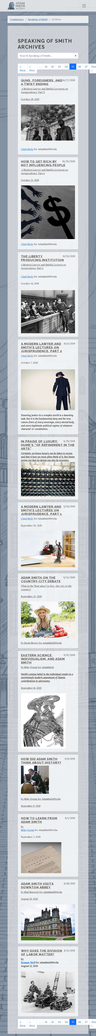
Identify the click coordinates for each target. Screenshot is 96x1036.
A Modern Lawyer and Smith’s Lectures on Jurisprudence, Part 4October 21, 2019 (48, 203)
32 (52, 66)
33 (59, 66)
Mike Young (27, 830)
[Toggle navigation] (84, 6)
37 (86, 66)
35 (73, 66)
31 (46, 66)
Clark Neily (27, 149)
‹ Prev (32, 68)
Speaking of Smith (38, 19)
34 (66, 66)
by (22, 826)
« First (23, 68)
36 (79, 66)
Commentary (17, 19)
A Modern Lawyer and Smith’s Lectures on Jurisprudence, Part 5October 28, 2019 (48, 114)
